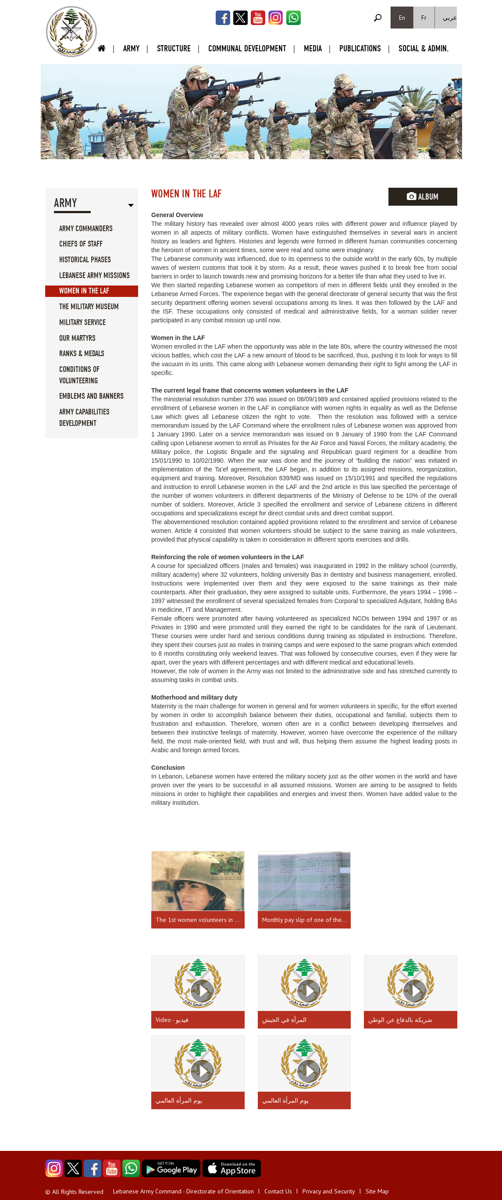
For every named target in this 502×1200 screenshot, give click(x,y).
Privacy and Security (329, 1191)
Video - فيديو (172, 1020)
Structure (174, 48)
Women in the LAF (84, 291)
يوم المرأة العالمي (179, 1100)
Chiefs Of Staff (81, 244)
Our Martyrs (77, 338)
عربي (450, 17)
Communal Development (247, 48)
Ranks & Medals (81, 353)
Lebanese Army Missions (94, 275)
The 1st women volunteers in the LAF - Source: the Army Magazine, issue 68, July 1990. (200, 920)
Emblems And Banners (91, 396)
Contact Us (278, 1191)
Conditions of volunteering (79, 375)
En (402, 17)
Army (131, 48)
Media (313, 48)
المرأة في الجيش (284, 1020)
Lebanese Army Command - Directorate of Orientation (183, 1191)
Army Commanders (86, 228)
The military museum (89, 306)
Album (422, 197)
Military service (82, 322)
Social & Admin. (424, 48)
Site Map (377, 1191)
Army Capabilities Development (84, 417)
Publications (360, 48)
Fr (424, 17)
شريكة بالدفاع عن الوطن (400, 1020)
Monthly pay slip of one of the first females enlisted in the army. (306, 920)
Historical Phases (85, 259)
